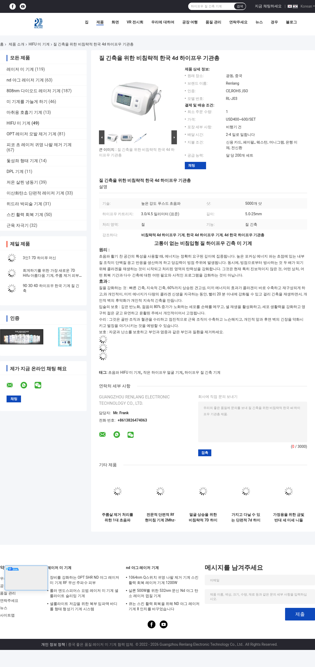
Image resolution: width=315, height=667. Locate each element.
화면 (115, 22)
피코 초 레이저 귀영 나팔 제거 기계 (39, 144)
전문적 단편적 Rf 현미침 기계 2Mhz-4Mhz (160, 517)
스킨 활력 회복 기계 (25, 214)
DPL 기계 (15, 171)
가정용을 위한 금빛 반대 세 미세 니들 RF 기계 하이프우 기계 (288, 517)
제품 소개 (16, 44)
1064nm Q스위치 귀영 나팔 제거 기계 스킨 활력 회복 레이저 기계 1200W (164, 580)
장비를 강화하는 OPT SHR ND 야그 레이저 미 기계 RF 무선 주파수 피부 (84, 580)
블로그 (291, 22)
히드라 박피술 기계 (24, 203)
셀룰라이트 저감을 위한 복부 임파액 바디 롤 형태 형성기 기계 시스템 (84, 606)
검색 (240, 6)
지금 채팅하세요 (268, 6)
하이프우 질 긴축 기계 (202, 372)
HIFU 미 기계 (39, 44)
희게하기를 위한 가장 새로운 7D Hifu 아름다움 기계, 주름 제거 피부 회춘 (51, 275)
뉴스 (259, 22)
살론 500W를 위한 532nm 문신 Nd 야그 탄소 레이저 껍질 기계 (163, 593)
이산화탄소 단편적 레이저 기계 (35, 193)
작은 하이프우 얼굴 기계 (162, 372)
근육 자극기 (18, 225)
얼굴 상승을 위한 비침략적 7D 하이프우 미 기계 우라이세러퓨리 (203, 517)
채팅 (191, 165)
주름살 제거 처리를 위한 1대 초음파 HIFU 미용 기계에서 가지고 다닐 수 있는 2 (117, 517)
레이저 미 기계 (20, 69)
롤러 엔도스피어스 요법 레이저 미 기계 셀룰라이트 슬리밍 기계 (84, 593)
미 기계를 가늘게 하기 (27, 101)
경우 (274, 22)
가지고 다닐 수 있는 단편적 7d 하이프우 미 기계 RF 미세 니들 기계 (246, 517)
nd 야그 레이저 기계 (25, 80)
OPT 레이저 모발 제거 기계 (31, 133)
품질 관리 (213, 22)
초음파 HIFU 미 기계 (124, 372)
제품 (100, 22)
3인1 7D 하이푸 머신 (39, 258)
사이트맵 (7, 615)
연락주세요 (238, 22)
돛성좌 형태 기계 (22, 160)
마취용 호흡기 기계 (24, 112)
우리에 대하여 (162, 22)
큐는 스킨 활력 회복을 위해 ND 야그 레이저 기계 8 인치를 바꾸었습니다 (164, 606)
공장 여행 (190, 22)
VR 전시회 (135, 22)
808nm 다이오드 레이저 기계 (34, 90)
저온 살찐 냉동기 (22, 182)
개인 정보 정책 (53, 644)
